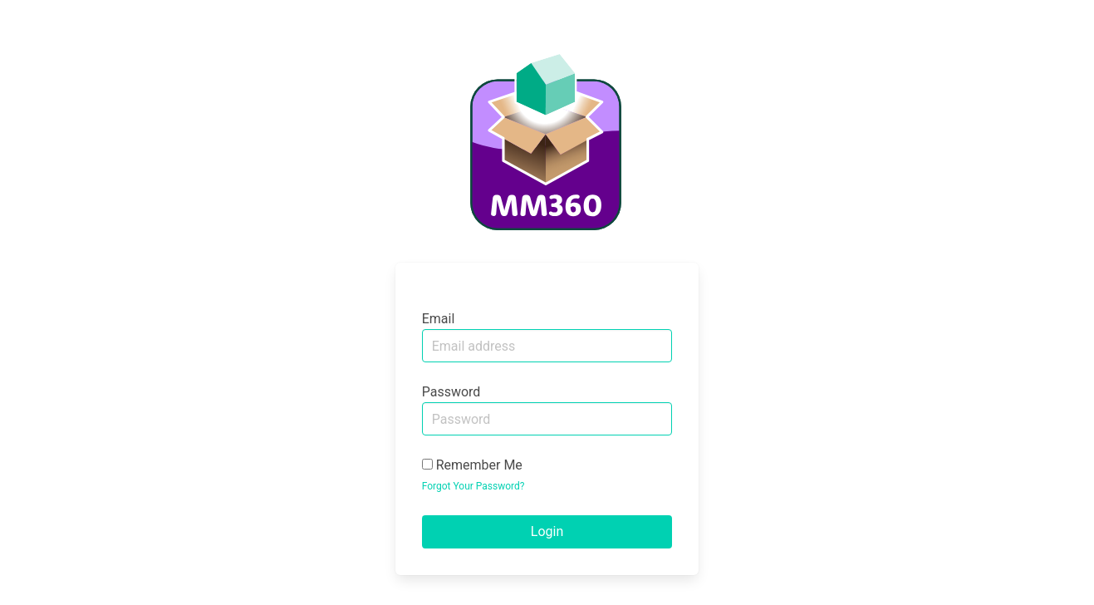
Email (438, 319)
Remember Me (472, 465)
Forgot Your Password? (473, 486)
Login (547, 531)
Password (451, 392)
